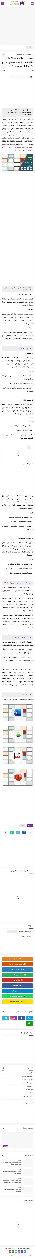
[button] (24, 832)
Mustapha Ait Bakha (10, 1248)
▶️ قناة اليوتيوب (17, 980)
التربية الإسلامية (27, 1076)
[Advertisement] (17, 25)
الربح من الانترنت (27, 1079)
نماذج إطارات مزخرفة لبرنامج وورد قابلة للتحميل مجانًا (12, 1163)
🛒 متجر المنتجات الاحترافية (17, 959)
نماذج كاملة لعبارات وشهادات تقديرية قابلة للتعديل (17, 147)
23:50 (18, 1160)
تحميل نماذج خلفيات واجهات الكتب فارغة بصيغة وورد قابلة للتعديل (12, 1181)
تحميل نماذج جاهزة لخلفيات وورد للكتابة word (12, 1190)
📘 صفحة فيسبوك (17, 985)
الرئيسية (30, 54)
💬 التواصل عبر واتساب (17, 996)
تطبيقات (29, 1086)
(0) (3, 70)
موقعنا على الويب (8, 591)
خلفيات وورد (28, 1092)
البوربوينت (20, 54)
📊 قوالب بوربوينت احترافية (17, 964)
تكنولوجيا (29, 1089)
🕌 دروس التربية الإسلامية (17, 975)
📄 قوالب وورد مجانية (17, 969)
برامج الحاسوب (27, 1083)
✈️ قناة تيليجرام (18, 991)
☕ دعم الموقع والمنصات (17, 1001)
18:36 (18, 1178)
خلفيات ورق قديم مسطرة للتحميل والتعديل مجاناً (12, 1172)
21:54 (18, 1169)
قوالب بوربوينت (27, 1096)
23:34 (18, 1187)
